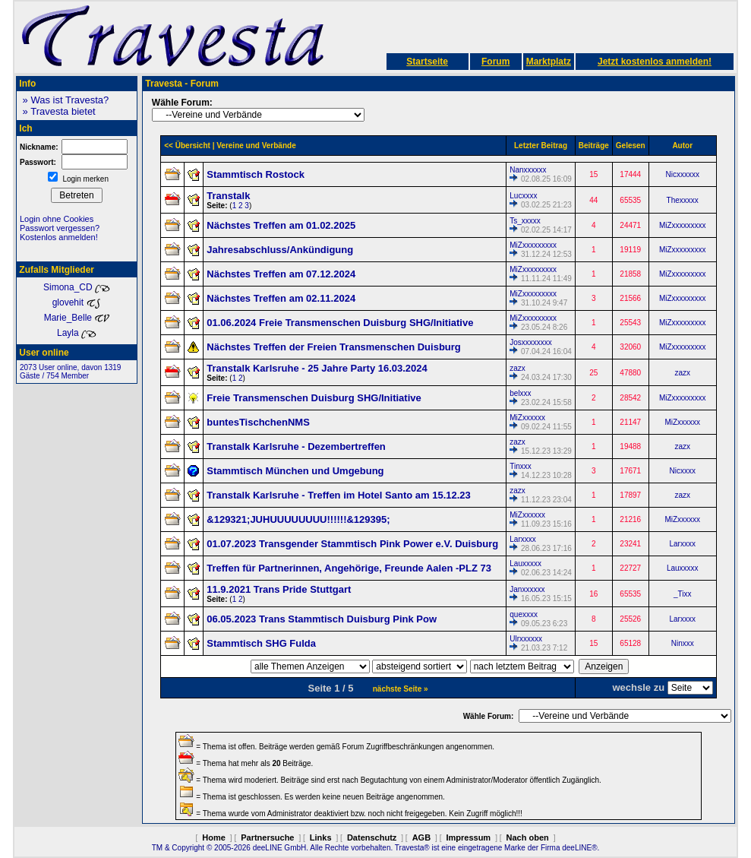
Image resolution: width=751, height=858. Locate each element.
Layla (76, 333)
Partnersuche (267, 837)
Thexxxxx (683, 200)
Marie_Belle (77, 317)
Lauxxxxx (525, 563)
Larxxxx (522, 539)
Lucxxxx (523, 196)
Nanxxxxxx (528, 170)
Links (321, 837)
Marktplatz (548, 61)
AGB (421, 837)
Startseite (427, 61)
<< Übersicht (187, 145)
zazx (517, 368)
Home (214, 837)
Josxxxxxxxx (531, 342)
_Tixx (683, 594)
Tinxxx (521, 466)
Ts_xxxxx (525, 221)
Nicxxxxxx (682, 174)
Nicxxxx (682, 471)
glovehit (77, 302)
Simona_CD (76, 287)
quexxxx (524, 614)
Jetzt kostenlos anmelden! (655, 61)
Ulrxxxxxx (526, 639)
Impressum (468, 837)
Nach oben (527, 837)
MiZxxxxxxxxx (682, 225)
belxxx (520, 393)
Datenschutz (371, 837)
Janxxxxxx (527, 589)
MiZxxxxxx (527, 417)
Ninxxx (682, 643)
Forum (495, 61)
